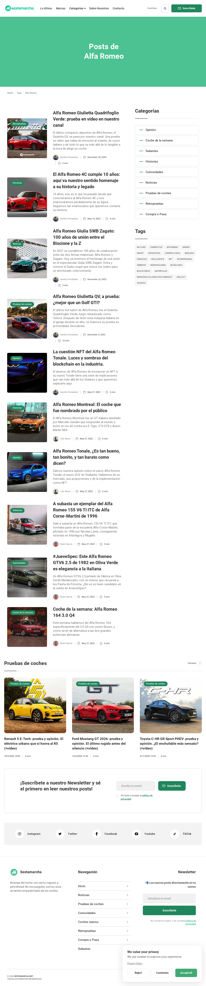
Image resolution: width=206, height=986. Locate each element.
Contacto (118, 8)
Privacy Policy (134, 963)
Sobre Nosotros (99, 8)
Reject (138, 972)
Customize (162, 972)
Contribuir (152, 8)
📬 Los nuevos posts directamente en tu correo (170, 884)
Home (10, 93)
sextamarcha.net (23, 976)
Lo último (46, 8)
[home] (19, 8)
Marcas (60, 8)
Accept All (186, 972)
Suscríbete (189, 8)
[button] (77, 8)
